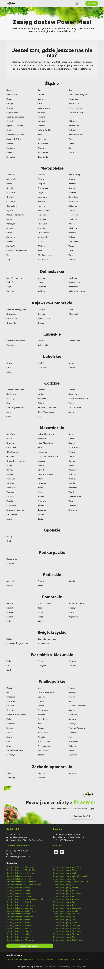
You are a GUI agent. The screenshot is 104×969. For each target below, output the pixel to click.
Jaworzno (10, 147)
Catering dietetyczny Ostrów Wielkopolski (71, 875)
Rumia (40, 612)
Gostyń (9, 710)
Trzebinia (72, 219)
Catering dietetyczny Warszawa (66, 928)
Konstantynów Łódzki (15, 407)
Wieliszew (72, 469)
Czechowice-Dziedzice (16, 116)
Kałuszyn (10, 492)
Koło (8, 741)
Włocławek (73, 313)
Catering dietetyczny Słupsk (65, 905)
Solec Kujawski (43, 318)
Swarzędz (72, 692)
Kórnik (40, 687)
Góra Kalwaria (12, 451)
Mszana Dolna (43, 210)
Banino (9, 603)
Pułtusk (40, 496)
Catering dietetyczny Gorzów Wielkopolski (24, 899)
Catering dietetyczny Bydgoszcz (20, 873)
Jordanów (10, 246)
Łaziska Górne (43, 107)
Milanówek (42, 438)
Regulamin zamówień (15, 959)
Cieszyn (9, 103)
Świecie (40, 322)
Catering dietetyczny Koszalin (19, 925)
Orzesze (41, 125)
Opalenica (42, 705)
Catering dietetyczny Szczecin (66, 913)
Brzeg (9, 536)
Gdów (9, 232)
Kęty (8, 255)
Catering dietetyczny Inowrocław (20, 905)
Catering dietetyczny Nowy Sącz (67, 867)
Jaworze (10, 143)
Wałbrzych (73, 286)
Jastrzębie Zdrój (13, 139)
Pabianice (41, 398)
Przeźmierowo (43, 745)
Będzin (9, 90)
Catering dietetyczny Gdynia (18, 893)
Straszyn (72, 607)
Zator (70, 255)
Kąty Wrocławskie (14, 277)
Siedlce (71, 443)
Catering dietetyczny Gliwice (18, 896)
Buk (8, 692)
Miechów (41, 201)
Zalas (70, 250)
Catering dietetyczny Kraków (18, 928)
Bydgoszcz (11, 313)
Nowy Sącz (42, 223)
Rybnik (71, 90)
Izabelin (9, 474)
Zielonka (72, 505)
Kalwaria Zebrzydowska (16, 250)
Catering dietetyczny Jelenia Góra (21, 910)
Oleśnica (41, 277)
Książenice (11, 505)
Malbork (10, 621)
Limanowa (42, 196)
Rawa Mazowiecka (45, 411)
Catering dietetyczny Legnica (19, 931)
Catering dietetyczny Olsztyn (65, 870)
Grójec (9, 465)
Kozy (39, 90)
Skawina (72, 192)
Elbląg (9, 661)
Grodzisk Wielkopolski (16, 714)
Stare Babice (74, 447)
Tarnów (71, 210)
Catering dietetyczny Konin (18, 922)
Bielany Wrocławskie (77, 291)
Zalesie (71, 492)
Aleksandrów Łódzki (15, 389)
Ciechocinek (11, 318)
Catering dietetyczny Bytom (18, 875)
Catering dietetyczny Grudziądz (20, 902)
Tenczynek (73, 214)
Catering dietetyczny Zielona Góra (68, 939)
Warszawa (72, 487)
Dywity (9, 670)
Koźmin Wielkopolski (15, 750)
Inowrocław (42, 309)
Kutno (8, 402)
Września (72, 750)
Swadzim (72, 687)
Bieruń (9, 98)
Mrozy (40, 447)
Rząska (71, 179)
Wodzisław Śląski (75, 134)
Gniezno (10, 705)
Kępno (9, 736)
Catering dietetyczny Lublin (18, 934)
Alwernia (10, 174)
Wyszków (72, 478)
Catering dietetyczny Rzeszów (66, 899)
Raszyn (40, 514)
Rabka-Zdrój (74, 174)
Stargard (72, 773)
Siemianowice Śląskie (77, 94)
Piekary (40, 402)
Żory (70, 147)
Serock (71, 434)
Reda (39, 607)
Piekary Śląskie (44, 130)
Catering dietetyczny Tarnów (65, 916)
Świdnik (40, 362)
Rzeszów (10, 563)
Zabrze (71, 139)
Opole (9, 541)
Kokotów (41, 174)
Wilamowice (73, 125)
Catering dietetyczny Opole (65, 873)
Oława (40, 282)
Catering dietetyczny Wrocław (66, 934)
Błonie (9, 438)
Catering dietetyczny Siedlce (65, 902)
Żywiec (71, 152)
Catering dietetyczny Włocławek (67, 931)
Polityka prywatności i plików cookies (73, 959)
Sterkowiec (73, 201)
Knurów (40, 94)
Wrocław (10, 291)
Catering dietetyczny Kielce (18, 919)
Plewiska (41, 736)
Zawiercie (72, 143)
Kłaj (8, 259)
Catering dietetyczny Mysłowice (20, 939)
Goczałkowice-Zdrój (15, 134)
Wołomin (72, 474)
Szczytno (72, 665)
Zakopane (72, 246)
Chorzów (10, 107)
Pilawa (40, 478)
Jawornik (10, 241)
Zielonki (71, 259)
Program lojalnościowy (30, 945)
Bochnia (10, 183)
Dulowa (9, 228)
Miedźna (41, 116)
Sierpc (71, 438)
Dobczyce (10, 223)
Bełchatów (11, 394)
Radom (40, 505)
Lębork (9, 616)
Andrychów (11, 179)
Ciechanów (11, 447)
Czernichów (11, 205)
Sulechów (41, 340)
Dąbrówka (10, 434)
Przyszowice (42, 143)
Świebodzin (42, 345)
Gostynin (10, 456)
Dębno (9, 219)
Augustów (10, 581)
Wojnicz (71, 237)
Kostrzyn (10, 728)
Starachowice (43, 643)
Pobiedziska (42, 719)
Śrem (70, 701)
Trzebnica (72, 277)
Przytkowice (42, 259)
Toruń (70, 309)
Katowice (41, 98)
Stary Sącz (73, 196)
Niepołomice (43, 237)
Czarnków (10, 701)
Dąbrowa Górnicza (14, 125)
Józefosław (11, 487)
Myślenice (41, 214)
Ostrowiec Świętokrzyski (17, 643)
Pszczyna (41, 139)
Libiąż (40, 192)
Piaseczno (41, 483)
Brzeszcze (10, 192)
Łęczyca (41, 389)
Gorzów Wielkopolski (15, 340)
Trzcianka (72, 732)
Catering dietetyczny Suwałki (65, 910)
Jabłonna (10, 478)
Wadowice (73, 223)
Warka (71, 465)
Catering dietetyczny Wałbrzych (66, 925)
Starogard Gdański (76, 603)
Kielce (9, 638)
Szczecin (41, 777)
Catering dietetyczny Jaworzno (19, 907)
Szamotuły (73, 714)
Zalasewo (72, 754)
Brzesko (9, 188)
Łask (8, 411)
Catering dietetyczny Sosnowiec (67, 907)
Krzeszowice (42, 188)
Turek (70, 736)
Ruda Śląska (42, 156)
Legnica (10, 286)
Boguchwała (11, 558)
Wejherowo (73, 616)
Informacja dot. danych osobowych (41, 959)
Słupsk (40, 621)
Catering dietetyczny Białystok (19, 867)
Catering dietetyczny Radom (65, 890)
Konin (8, 745)
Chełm (9, 362)
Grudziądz (11, 322)
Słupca (71, 710)
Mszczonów (42, 451)
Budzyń (9, 687)
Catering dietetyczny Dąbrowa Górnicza (23, 884)
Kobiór (9, 152)
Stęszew (72, 719)
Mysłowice (42, 121)
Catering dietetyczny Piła (64, 878)
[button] (77, 3)
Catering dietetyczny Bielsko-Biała (21, 870)
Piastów (41, 487)
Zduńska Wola (74, 407)
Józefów (10, 483)
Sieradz (71, 389)
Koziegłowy (11, 156)
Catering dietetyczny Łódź (17, 937)
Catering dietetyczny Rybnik (65, 896)
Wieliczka (72, 228)
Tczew (71, 612)
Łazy (39, 103)
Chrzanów (10, 201)
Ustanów (72, 460)
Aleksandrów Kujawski (16, 309)
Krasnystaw (42, 367)
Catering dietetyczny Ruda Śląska (67, 893)
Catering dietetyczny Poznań (65, 887)
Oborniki (41, 701)
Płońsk (40, 492)
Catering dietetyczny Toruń (65, 919)
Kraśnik (71, 362)
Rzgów (40, 416)
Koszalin (41, 773)
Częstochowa (12, 112)
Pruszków (41, 501)
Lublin (9, 367)
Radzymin (41, 509)
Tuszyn (71, 402)
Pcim (39, 250)
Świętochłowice (75, 107)
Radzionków (42, 152)
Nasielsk (41, 465)
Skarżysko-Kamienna (46, 638)
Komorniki (10, 723)
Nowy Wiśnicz (43, 232)
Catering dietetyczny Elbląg (18, 887)
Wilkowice (72, 121)
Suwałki (71, 581)
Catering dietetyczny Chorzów (19, 878)
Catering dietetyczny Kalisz (18, 913)
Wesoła (71, 483)
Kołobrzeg (10, 777)
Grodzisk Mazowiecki (15, 460)
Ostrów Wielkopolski (46, 692)
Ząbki (70, 501)
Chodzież (10, 696)
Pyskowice (42, 147)
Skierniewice (74, 394)
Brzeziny (10, 398)
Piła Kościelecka (44, 255)
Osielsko (41, 313)
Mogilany (41, 205)
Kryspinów (42, 183)
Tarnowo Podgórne (76, 728)
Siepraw (72, 188)
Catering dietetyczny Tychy (65, 922)
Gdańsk (9, 607)
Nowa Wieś (42, 219)
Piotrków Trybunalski (46, 407)
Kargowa (10, 345)
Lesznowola (11, 514)
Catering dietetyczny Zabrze (65, 937)
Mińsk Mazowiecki (45, 443)
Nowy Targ (42, 228)
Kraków (40, 179)
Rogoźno (41, 754)
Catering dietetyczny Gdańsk (19, 890)
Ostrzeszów (42, 710)
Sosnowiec (73, 98)
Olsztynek (41, 665)
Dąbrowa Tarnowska (15, 214)
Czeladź (10, 121)
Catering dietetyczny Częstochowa (21, 881)
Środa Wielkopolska (77, 705)
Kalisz (8, 719)
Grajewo (41, 581)
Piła (39, 723)
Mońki (40, 585)
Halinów (10, 469)
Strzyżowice (73, 103)
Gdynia (9, 612)
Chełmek (10, 196)
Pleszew (41, 714)
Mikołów (41, 112)
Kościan (9, 732)
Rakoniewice (42, 750)
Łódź (8, 416)
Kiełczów (10, 282)
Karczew (10, 496)
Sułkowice (72, 205)
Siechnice (41, 286)
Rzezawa (72, 183)
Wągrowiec (73, 741)
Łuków (9, 371)
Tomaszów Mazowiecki (78, 398)
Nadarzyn (41, 460)
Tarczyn (71, 451)
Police (9, 773)
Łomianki (10, 518)
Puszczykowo (43, 732)
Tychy (71, 116)
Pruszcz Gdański (44, 603)
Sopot (40, 616)
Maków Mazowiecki (45, 434)
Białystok (10, 585)
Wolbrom (72, 232)
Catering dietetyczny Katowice (19, 916)
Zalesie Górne (74, 496)
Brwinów (10, 443)
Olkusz (40, 241)
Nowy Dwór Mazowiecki (47, 456)
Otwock (40, 469)
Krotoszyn (10, 754)
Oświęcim (41, 246)
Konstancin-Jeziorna (15, 509)
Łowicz (40, 394)
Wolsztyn (72, 745)
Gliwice (9, 130)
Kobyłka (9, 501)
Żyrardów (72, 509)
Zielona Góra (74, 340)
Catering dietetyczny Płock (64, 884)
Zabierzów (73, 241)
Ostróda (72, 661)
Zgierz (71, 411)
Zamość (71, 367)
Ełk (7, 665)
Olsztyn (40, 661)
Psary (39, 134)
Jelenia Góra (74, 282)
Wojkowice (73, 130)
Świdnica (41, 291)
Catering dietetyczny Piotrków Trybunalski (71, 881)
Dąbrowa (10, 210)
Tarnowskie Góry (75, 112)
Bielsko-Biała (12, 94)
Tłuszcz (71, 456)
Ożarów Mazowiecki (46, 474)
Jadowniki (10, 237)
